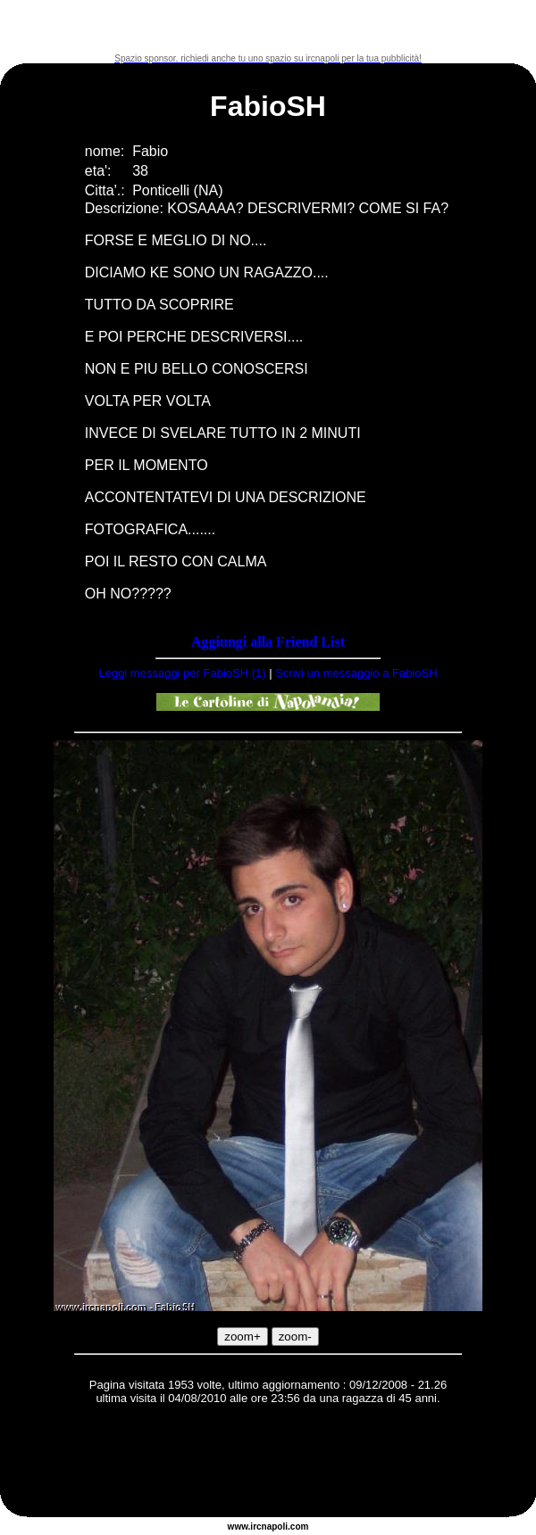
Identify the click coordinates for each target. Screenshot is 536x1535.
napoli (275, 1526)
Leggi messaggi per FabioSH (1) (181, 673)
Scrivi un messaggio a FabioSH (356, 673)
